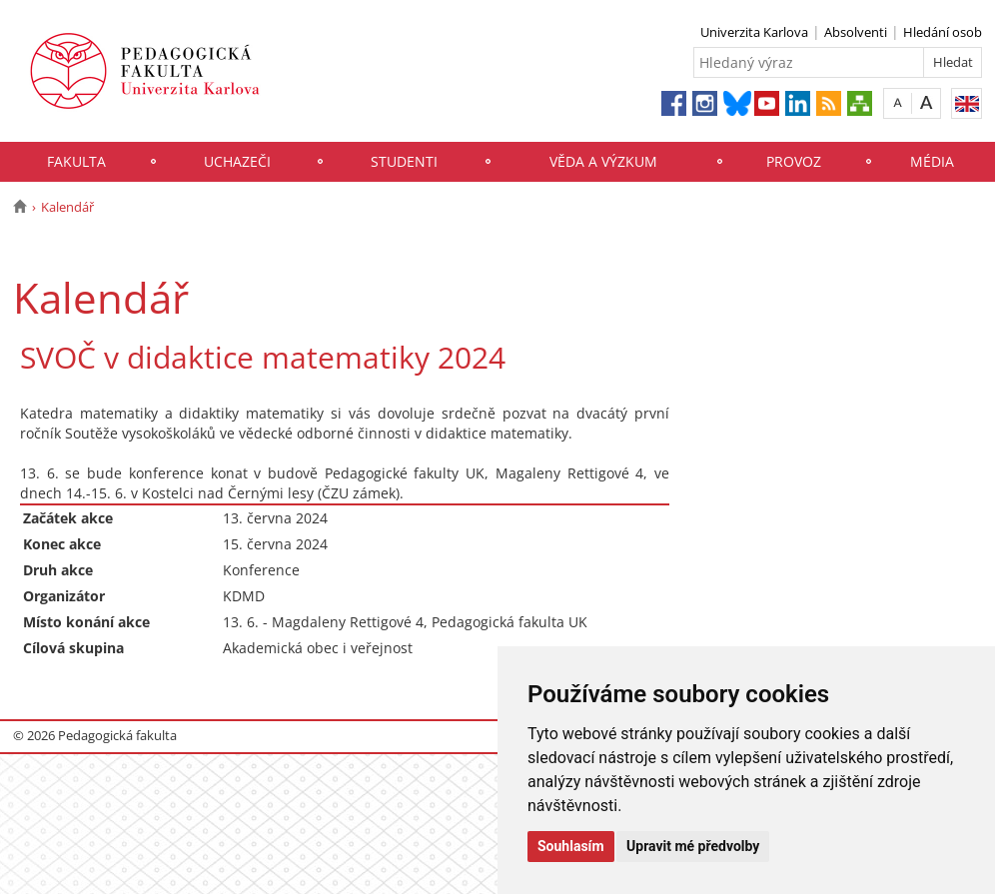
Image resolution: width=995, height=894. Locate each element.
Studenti (404, 161)
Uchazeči (237, 161)
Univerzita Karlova (754, 32)
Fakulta (76, 161)
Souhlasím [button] (570, 846)
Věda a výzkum (603, 161)
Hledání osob (942, 32)
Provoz (793, 161)
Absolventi (855, 32)
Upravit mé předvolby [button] (692, 846)
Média (932, 161)
